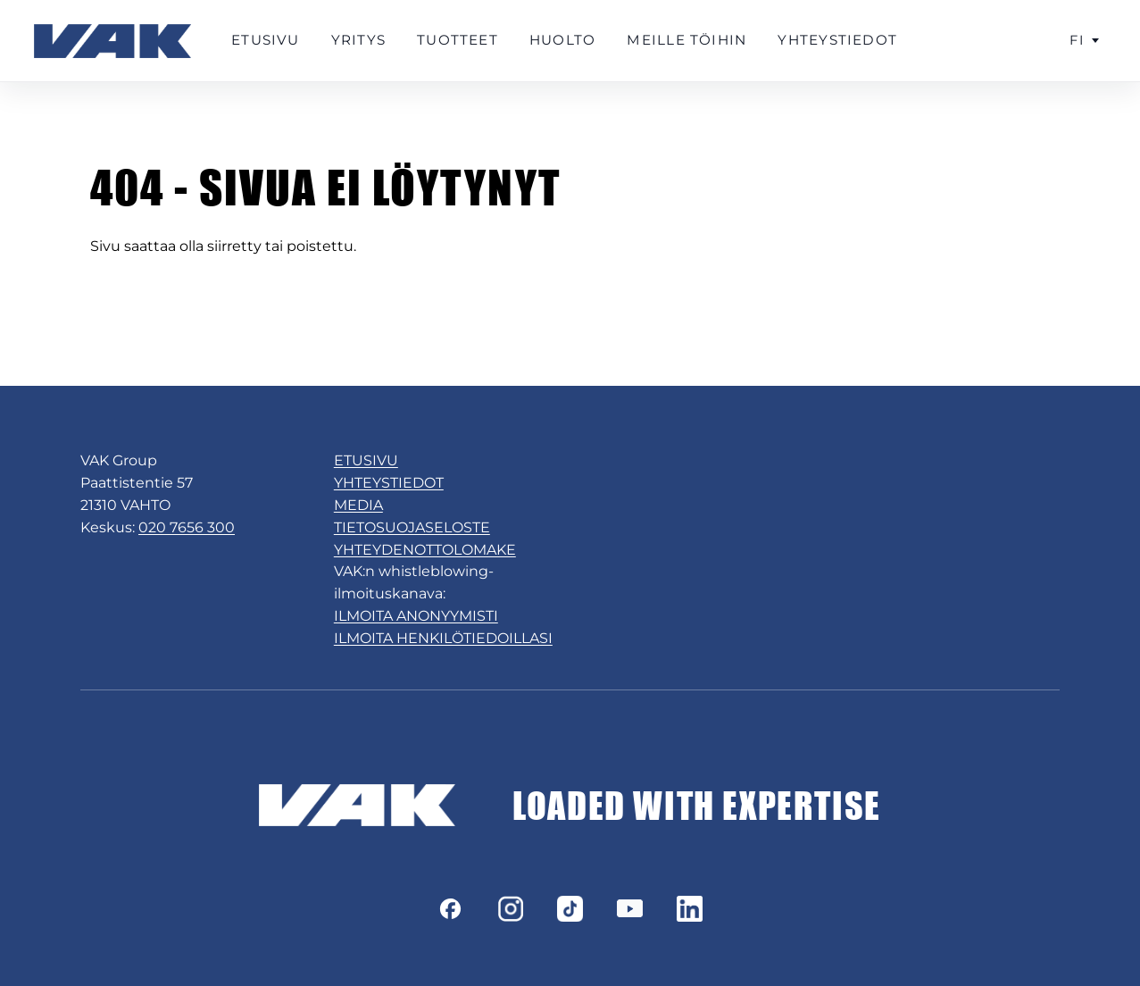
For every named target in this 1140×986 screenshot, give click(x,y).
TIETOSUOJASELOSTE (412, 527)
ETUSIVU (366, 460)
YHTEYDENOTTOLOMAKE (425, 549)
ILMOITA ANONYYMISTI (416, 615)
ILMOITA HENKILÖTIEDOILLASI (443, 638)
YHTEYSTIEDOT (389, 482)
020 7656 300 (186, 527)
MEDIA (358, 505)
